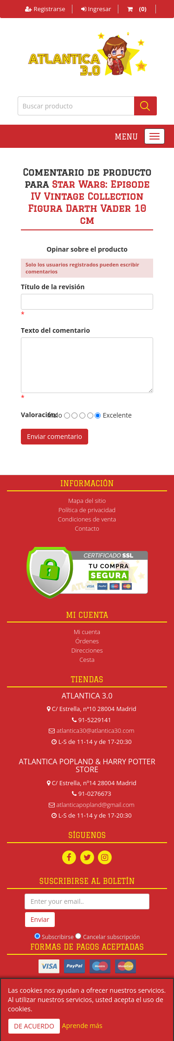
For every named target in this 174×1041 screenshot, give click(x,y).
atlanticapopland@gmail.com (96, 804)
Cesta (87, 659)
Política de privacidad (87, 510)
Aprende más (82, 1025)
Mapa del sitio (87, 500)
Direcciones (87, 650)
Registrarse (45, 9)
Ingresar (96, 9)
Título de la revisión (52, 286)
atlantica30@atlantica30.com (96, 730)
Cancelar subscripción (111, 937)
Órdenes (87, 641)
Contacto (87, 528)
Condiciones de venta (87, 519)
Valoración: (30, 414)
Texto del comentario (55, 330)
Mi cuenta (87, 632)
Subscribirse (57, 937)
